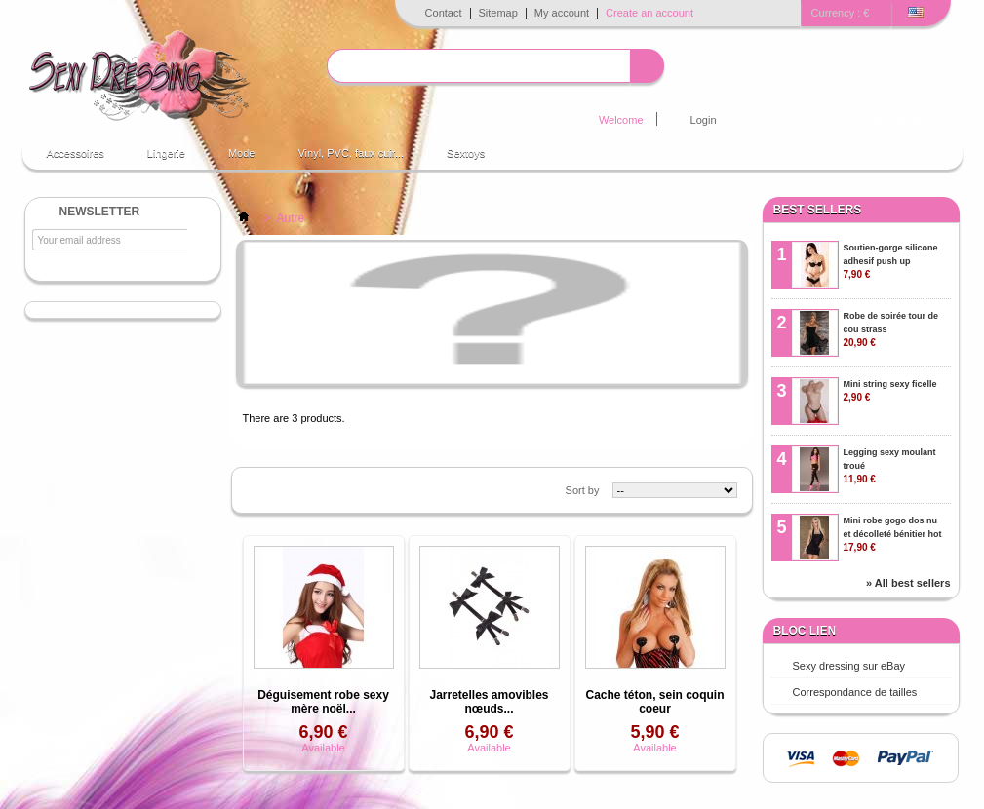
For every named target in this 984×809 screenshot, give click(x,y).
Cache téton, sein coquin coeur (654, 701)
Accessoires (75, 153)
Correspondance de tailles (855, 692)
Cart (894, 119)
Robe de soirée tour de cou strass (891, 329)
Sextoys (466, 153)
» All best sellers (908, 583)
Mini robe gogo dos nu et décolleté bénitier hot (893, 534)
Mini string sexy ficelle (890, 391)
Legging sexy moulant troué (890, 465)
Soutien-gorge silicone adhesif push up (891, 261)
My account (561, 13)
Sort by (583, 490)
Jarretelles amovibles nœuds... (488, 701)
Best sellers (817, 209)
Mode (242, 153)
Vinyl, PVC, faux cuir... (350, 153)
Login (703, 120)
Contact (443, 13)
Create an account (649, 13)
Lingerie (166, 153)
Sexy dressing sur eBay (849, 666)
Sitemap (498, 13)
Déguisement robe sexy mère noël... (323, 701)
